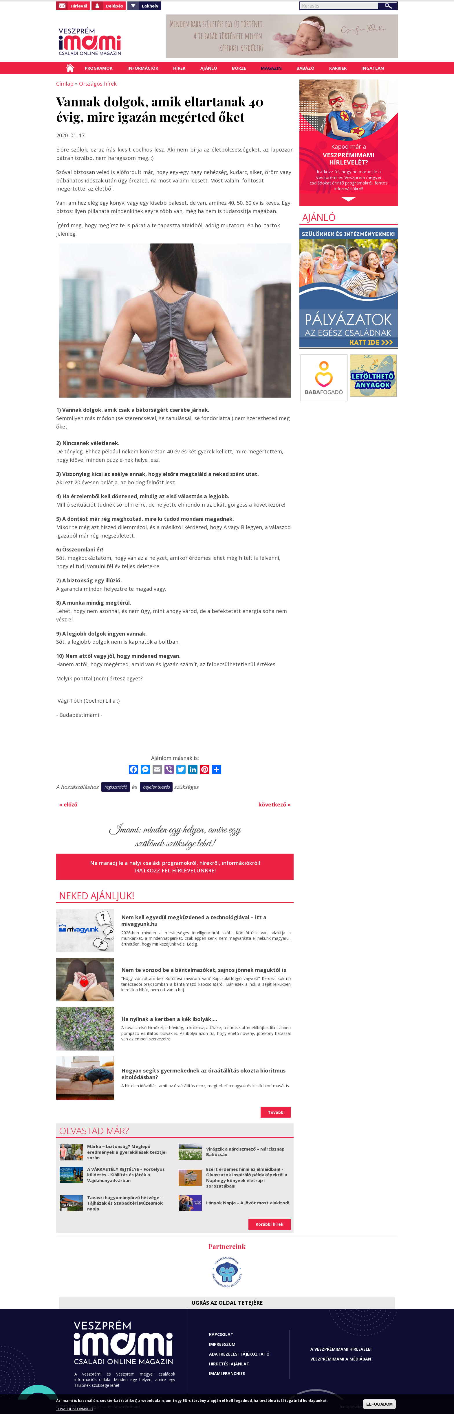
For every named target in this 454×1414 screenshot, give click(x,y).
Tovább (275, 1112)
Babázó (305, 68)
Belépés (114, 6)
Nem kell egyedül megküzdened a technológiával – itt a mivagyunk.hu (193, 920)
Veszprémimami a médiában (340, 1359)
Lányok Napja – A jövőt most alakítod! (247, 1203)
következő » (275, 804)
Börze (239, 68)
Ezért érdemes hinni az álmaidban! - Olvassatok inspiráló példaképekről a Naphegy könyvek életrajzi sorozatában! (246, 1177)
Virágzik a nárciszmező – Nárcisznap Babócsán (245, 1152)
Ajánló (208, 68)
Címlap (70, 68)
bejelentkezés (156, 787)
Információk (142, 68)
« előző (68, 804)
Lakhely (150, 6)
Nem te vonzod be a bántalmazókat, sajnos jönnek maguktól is (203, 969)
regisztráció (115, 787)
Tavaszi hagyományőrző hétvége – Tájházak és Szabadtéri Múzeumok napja (125, 1203)
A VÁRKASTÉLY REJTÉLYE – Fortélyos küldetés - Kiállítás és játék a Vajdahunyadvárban (126, 1174)
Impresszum (222, 1344)
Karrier (338, 68)
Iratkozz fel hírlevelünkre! (175, 870)
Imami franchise (227, 1373)
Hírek (179, 68)
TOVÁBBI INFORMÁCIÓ (74, 1409)
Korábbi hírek (269, 1224)
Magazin (271, 68)
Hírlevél (79, 6)
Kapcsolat (221, 1334)
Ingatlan (372, 68)
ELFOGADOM (379, 1404)
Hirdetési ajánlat (229, 1364)
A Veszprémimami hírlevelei (340, 1349)
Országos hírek (98, 83)
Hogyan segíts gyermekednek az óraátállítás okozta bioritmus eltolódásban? (203, 1074)
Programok (99, 68)
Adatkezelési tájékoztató (239, 1354)
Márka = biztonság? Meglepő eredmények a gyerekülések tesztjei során (126, 1151)
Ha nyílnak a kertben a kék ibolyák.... (169, 1019)
